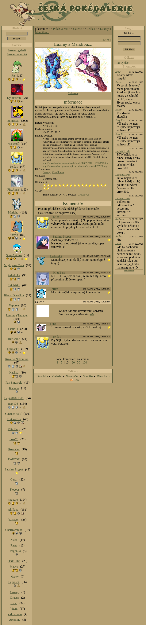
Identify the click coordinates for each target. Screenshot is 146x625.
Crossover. (83, 194)
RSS (76, 379)
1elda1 (91, 28)
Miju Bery (59, 272)
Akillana (119, 219)
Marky (15, 576)
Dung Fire (120, 120)
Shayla (14, 234)
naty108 (13, 403)
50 (78, 362)
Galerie (77, 28)
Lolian (118, 243)
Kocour (14, 489)
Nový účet (123, 62)
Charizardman (14, 530)
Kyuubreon (14, 97)
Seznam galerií (17, 50)
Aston (13, 540)
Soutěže (88, 376)
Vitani (14, 608)
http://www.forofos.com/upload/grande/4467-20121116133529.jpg (75, 163)
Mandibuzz (58, 172)
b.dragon (14, 519)
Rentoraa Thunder (17, 315)
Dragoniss (15, 551)
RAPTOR (14, 459)
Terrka (54, 289)
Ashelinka (14, 275)
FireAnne (13, 189)
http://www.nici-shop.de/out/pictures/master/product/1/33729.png (75, 166)
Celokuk (73, 93)
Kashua (13, 372)
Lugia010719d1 (122, 151)
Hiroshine (14, 339)
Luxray (46, 172)
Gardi (13, 479)
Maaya (14, 566)
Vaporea (14, 305)
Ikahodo (14, 388)
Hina (53, 323)
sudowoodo (15, 614)
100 (84, 362)
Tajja (117, 71)
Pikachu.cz (103, 376)
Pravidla (43, 376)
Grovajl (14, 592)
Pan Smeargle (14, 382)
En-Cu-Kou (14, 419)
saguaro (13, 499)
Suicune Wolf (13, 413)
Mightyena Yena (14, 265)
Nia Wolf (13, 143)
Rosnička (14, 449)
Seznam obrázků (17, 54)
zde (92, 314)
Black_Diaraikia (14, 295)
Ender (118, 82)
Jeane (13, 603)
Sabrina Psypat (62, 236)
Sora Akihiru (14, 255)
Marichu (13, 212)
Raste (13, 545)
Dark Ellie (14, 561)
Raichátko (14, 285)
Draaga (14, 597)
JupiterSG (13, 120)
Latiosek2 (56, 256)
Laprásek (14, 582)
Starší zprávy (129, 271)
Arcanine (14, 619)
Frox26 (14, 439)
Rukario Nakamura (16, 359)
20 (73, 362)
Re (13, 75)
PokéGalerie (60, 28)
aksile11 (13, 329)
